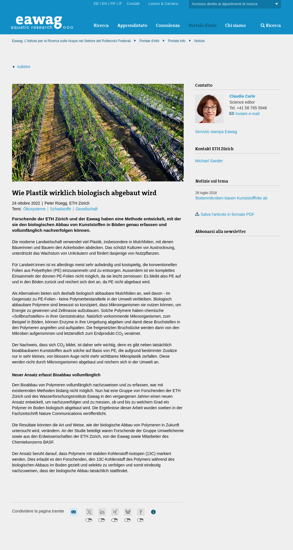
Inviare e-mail (247, 113)
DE (96, 3)
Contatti (133, 3)
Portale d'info (203, 25)
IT (120, 3)
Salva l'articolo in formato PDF (224, 214)
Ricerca (101, 25)
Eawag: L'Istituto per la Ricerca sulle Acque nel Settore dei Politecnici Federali (71, 41)
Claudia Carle (242, 96)
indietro (23, 66)
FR (112, 3)
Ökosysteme (34, 209)
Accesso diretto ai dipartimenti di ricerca (235, 4)
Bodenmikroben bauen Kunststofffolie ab (231, 198)
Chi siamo (235, 25)
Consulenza (168, 25)
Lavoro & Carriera (163, 3)
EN (104, 3)
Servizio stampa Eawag (216, 131)
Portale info (177, 41)
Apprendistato (132, 25)
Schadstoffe (60, 209)
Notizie (199, 41)
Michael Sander (209, 161)
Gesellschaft (87, 209)
